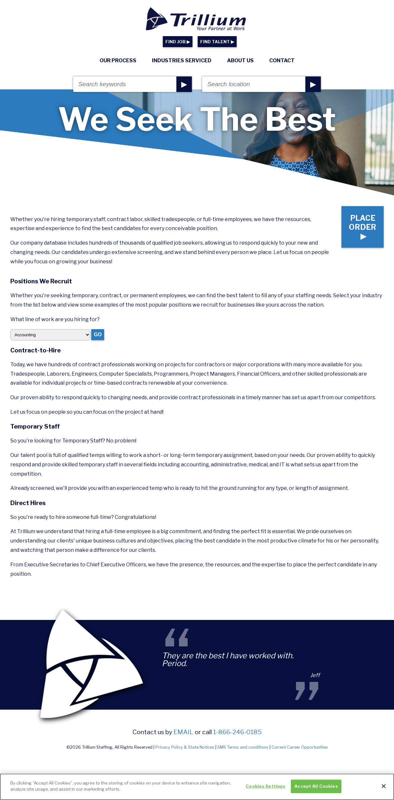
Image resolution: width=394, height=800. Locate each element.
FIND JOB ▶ (177, 41)
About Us (240, 60)
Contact (282, 60)
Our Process (118, 60)
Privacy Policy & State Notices (184, 747)
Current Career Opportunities (299, 747)
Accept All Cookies (316, 786)
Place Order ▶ (362, 226)
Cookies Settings (265, 786)
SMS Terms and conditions (243, 747)
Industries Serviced (182, 60)
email (183, 732)
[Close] (384, 786)
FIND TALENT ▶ (217, 41)
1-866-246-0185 (237, 732)
